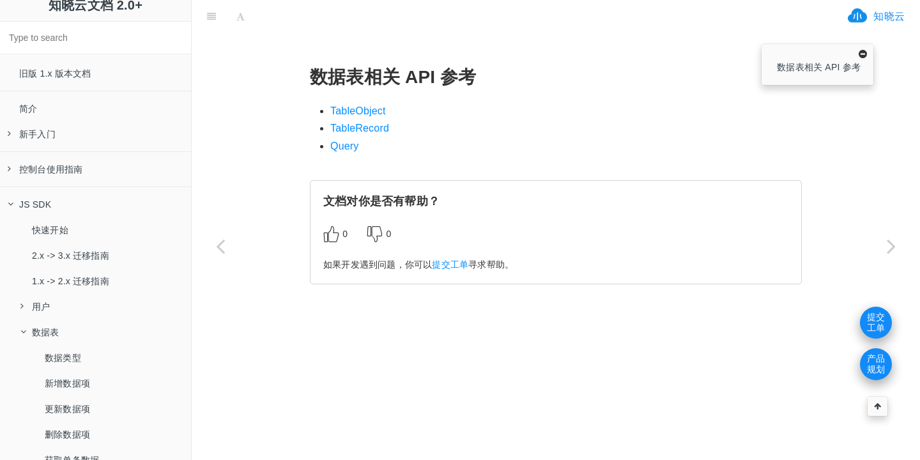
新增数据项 (67, 383)
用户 (35, 307)
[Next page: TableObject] (891, 246)
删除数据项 (67, 434)
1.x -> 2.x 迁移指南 (70, 281)
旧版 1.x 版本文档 (55, 73)
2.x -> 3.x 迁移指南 (70, 255)
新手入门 (32, 134)
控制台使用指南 (45, 169)
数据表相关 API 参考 (819, 67)
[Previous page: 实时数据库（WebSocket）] (220, 246)
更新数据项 (67, 409)
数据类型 (63, 358)
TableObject (358, 110)
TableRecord (359, 128)
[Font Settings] (240, 16)
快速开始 (50, 230)
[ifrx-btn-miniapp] (328, 16)
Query (344, 146)
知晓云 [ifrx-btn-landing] (889, 16)
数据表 (39, 332)
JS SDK (29, 204)
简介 (28, 108)
